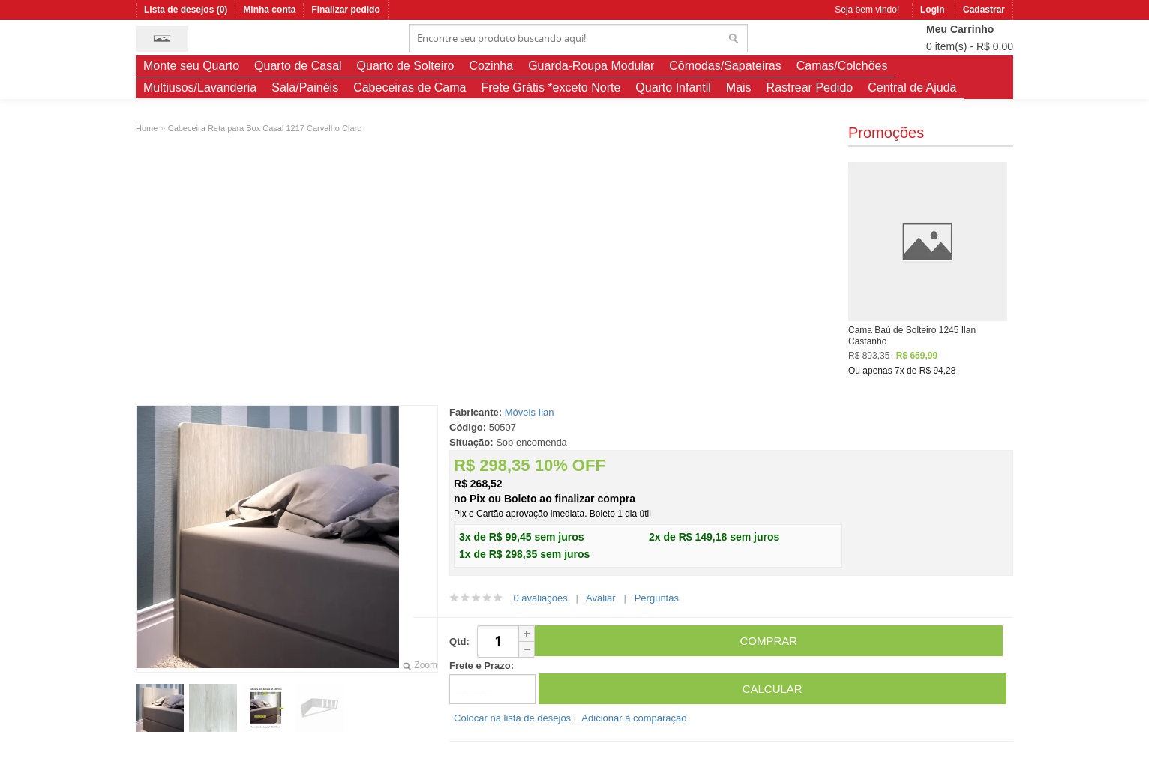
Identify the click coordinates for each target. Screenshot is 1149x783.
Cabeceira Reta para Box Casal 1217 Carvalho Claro (265, 128)
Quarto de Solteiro (405, 65)
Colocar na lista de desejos (512, 718)
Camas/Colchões (842, 65)
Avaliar (601, 598)
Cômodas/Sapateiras (725, 65)
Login (932, 9)
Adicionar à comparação (633, 718)
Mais (739, 87)
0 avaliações (540, 598)
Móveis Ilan (529, 412)
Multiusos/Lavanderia (199, 87)
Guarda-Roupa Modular (591, 65)
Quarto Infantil (673, 87)
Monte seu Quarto (191, 65)
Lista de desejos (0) (185, 9)
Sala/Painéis (305, 87)
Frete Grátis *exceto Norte (550, 87)
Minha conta (269, 9)
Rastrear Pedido (810, 87)
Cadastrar (984, 9)
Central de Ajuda (912, 87)
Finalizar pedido (345, 9)
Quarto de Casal (298, 65)
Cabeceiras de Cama (409, 87)
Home (147, 128)
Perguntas (656, 598)
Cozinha (491, 65)
